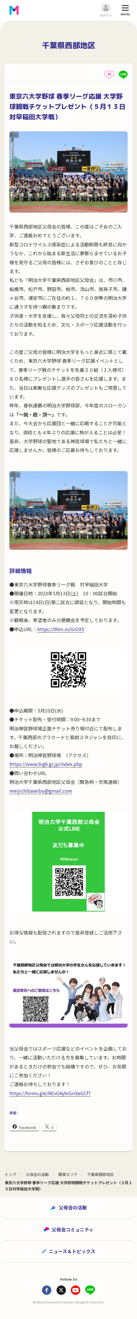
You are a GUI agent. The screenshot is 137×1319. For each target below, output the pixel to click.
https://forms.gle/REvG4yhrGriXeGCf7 (50, 1093)
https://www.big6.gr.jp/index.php (45, 763)
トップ (10, 1174)
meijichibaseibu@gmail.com (40, 790)
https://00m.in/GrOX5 (60, 629)
